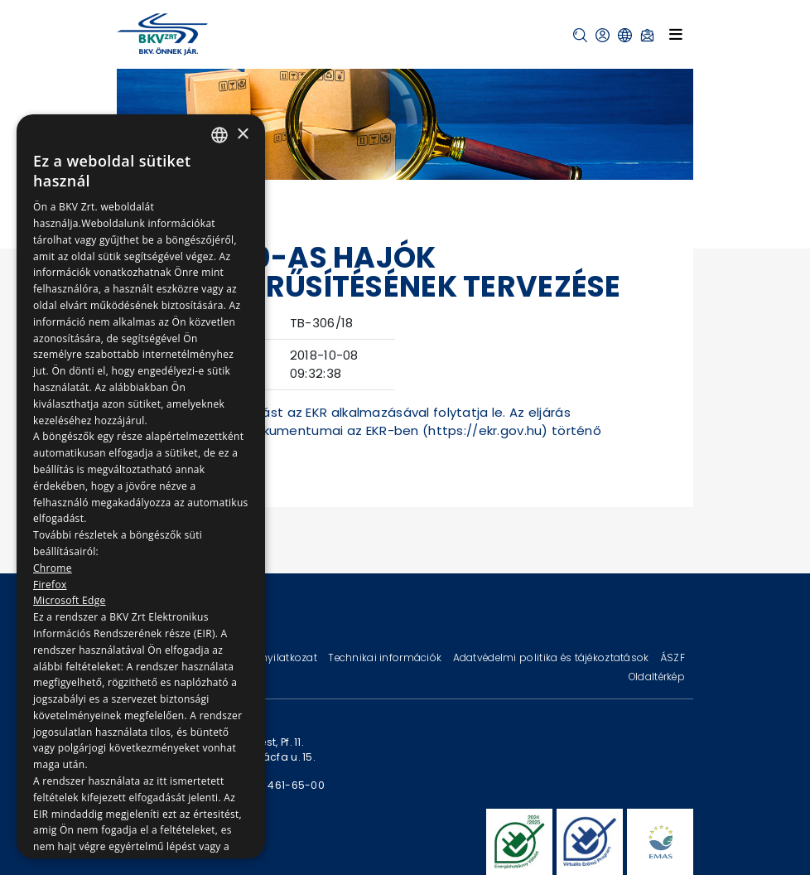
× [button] (242, 134)
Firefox (50, 585)
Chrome (52, 568)
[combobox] (219, 135)
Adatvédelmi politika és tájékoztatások (552, 657)
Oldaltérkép (657, 677)
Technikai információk (386, 657)
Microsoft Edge (69, 600)
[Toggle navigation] (675, 34)
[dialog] (141, 486)
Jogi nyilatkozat (278, 657)
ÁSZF (672, 657)
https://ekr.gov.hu (485, 430)
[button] (580, 35)
